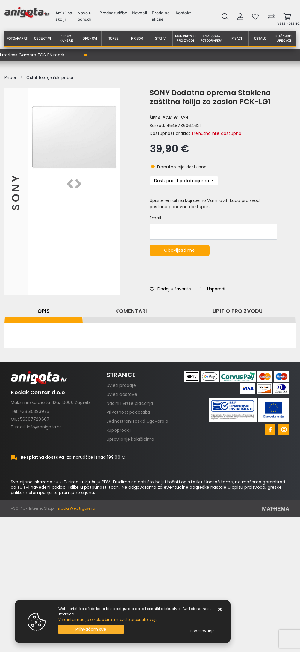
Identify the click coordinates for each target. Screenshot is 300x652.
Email (155, 218)
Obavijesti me (179, 250)
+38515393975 (34, 411)
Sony (16, 192)
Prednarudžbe (113, 13)
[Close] (91, 629)
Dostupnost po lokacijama (182, 181)
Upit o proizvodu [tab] (238, 311)
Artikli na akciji (63, 16)
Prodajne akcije (161, 16)
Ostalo (260, 38)
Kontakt (183, 13)
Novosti (139, 13)
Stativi (160, 38)
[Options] (202, 631)
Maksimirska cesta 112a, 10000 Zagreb (50, 402)
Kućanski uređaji (283, 38)
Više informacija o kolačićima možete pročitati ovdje (107, 619)
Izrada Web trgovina (76, 508)
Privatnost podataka (128, 412)
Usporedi (212, 289)
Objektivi (42, 38)
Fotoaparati (17, 38)
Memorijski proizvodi (185, 38)
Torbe (113, 38)
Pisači (236, 38)
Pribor (137, 38)
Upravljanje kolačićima (130, 439)
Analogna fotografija (211, 38)
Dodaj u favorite (170, 289)
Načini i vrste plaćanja (130, 403)
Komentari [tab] (131, 311)
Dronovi (90, 38)
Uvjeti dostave (122, 394)
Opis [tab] (43, 311)
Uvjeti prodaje (121, 385)
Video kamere (66, 38)
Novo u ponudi (84, 16)
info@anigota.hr (44, 427)
